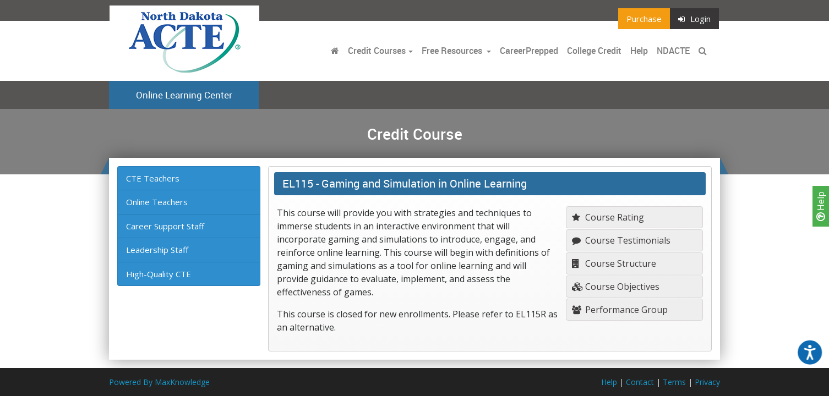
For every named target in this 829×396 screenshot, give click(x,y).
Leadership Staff (157, 249)
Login (694, 18)
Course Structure (614, 263)
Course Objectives (615, 286)
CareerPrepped (529, 51)
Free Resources (452, 51)
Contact (640, 382)
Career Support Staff (165, 226)
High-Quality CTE (158, 273)
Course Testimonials (621, 240)
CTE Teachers (152, 178)
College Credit (594, 51)
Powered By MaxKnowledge (159, 382)
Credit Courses (377, 51)
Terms (674, 382)
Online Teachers (157, 201)
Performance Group (620, 310)
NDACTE (673, 51)
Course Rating (608, 217)
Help (821, 206)
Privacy (707, 382)
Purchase (644, 18)
